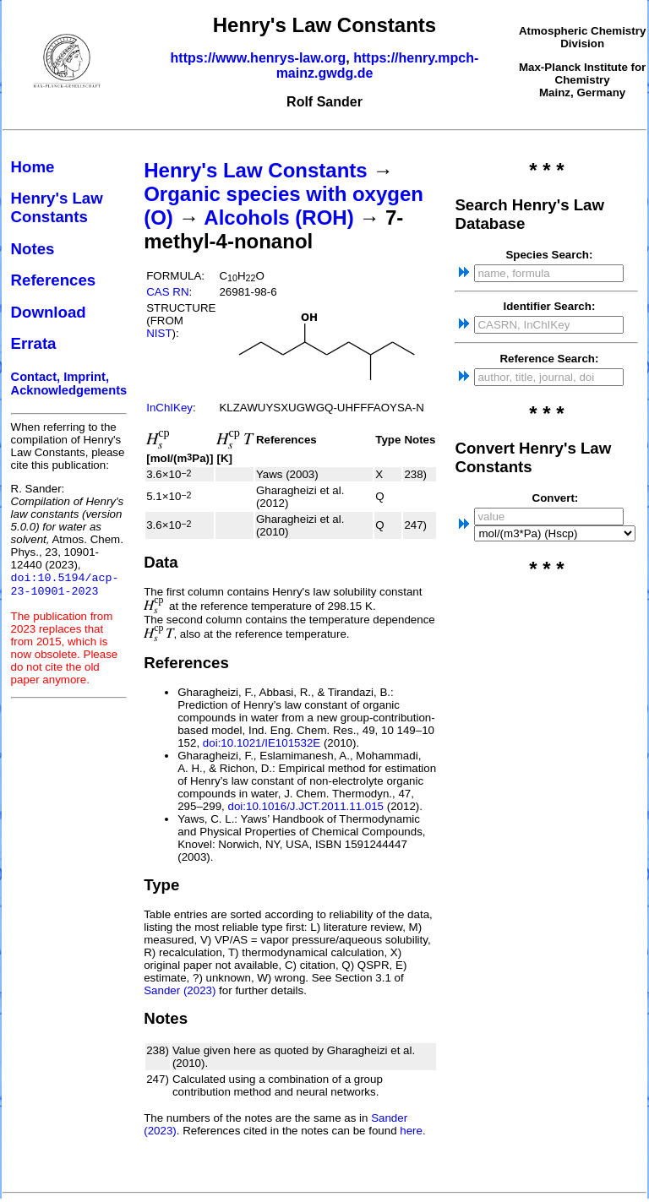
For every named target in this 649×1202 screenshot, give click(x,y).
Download (48, 312)
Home (33, 167)
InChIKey (169, 407)
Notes (33, 249)
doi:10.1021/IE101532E (261, 743)
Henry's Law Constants (57, 207)
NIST (159, 333)
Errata (34, 343)
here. (412, 1130)
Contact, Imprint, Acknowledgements (69, 383)
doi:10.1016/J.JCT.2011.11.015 (306, 806)
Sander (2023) (179, 990)
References (53, 280)
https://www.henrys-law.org (258, 58)
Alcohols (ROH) (278, 217)
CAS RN (167, 292)
